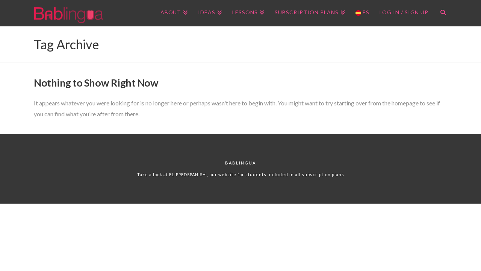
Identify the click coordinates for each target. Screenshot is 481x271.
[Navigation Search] (440, 13)
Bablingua (240, 162)
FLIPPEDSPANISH (188, 174)
